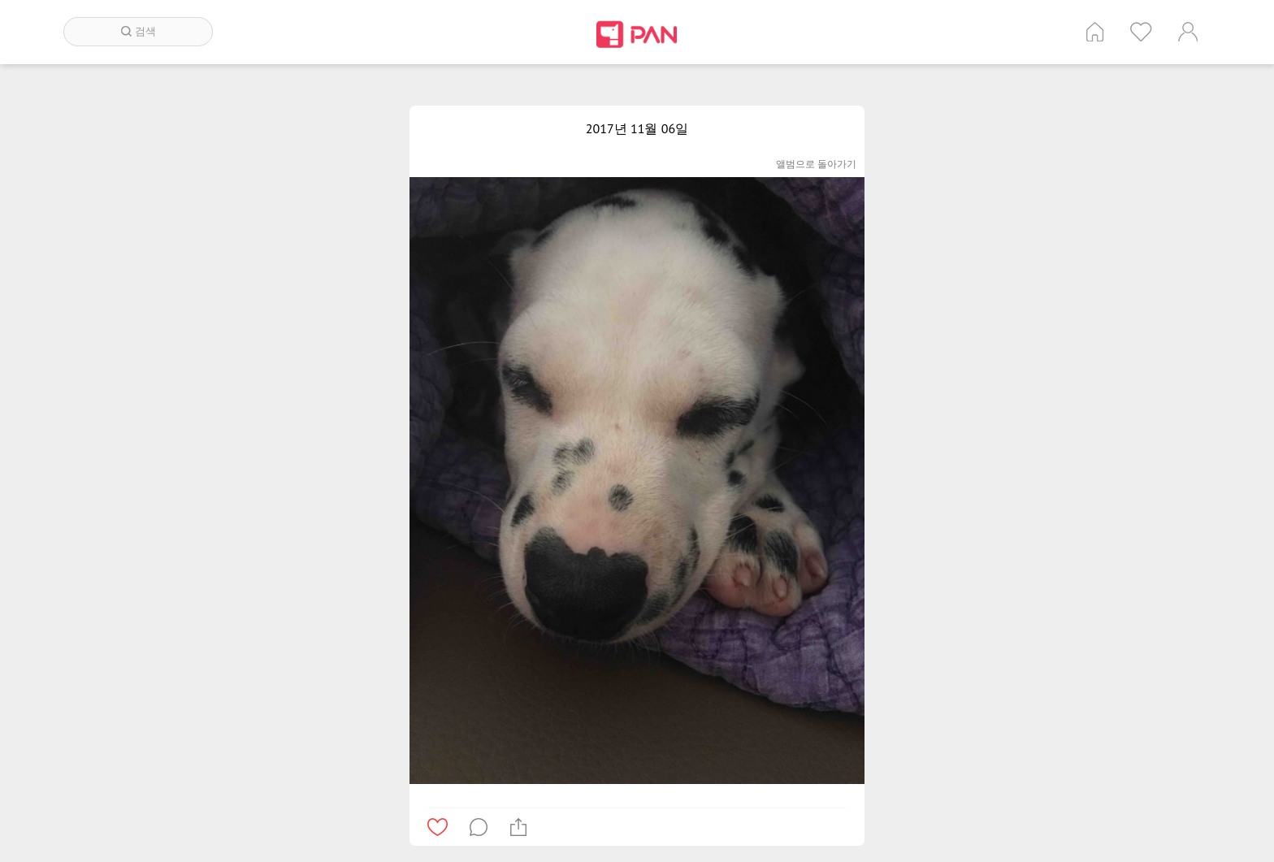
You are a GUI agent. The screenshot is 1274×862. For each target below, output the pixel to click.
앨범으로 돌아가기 (816, 164)
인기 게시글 (1141, 31)
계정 (1188, 31)
